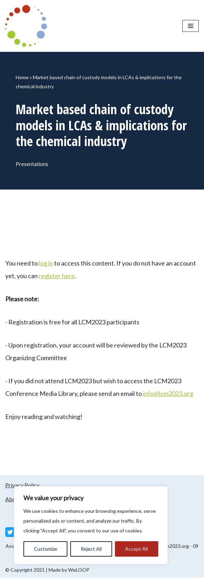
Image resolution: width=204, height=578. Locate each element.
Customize (45, 549)
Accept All (136, 549)
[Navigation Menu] (190, 26)
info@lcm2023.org (168, 394)
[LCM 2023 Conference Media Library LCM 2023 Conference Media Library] (28, 26)
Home (22, 77)
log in (46, 263)
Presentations (32, 164)
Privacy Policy (22, 485)
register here (57, 276)
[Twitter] (10, 532)
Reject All (91, 549)
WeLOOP (78, 570)
